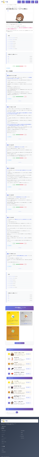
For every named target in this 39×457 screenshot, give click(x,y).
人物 (7, 10)
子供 (9, 59)
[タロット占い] (20, 2)
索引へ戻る (19, 100)
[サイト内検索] (36, 2)
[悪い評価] (25, 66)
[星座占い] (23, 2)
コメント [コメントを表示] (9, 98)
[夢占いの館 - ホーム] (4, 1)
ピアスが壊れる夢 (12, 280)
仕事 (7, 171)
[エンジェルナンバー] (28, 2)
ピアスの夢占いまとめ (13, 48)
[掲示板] (32, 2)
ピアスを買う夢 (12, 44)
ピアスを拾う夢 (12, 278)
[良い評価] (13, 66)
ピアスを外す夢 (12, 46)
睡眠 (30, 126)
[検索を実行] (16, 411)
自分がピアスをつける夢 (13, 37)
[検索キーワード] (11, 410)
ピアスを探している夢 (13, 39)
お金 (9, 61)
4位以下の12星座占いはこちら (19, 341)
